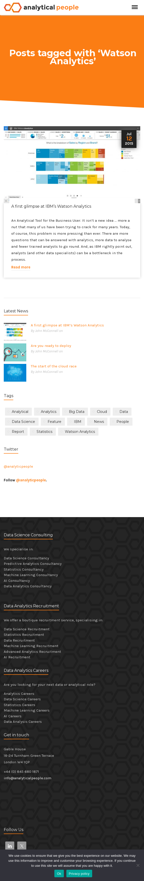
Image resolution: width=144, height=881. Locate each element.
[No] (137, 865)
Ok (59, 874)
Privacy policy (79, 874)
